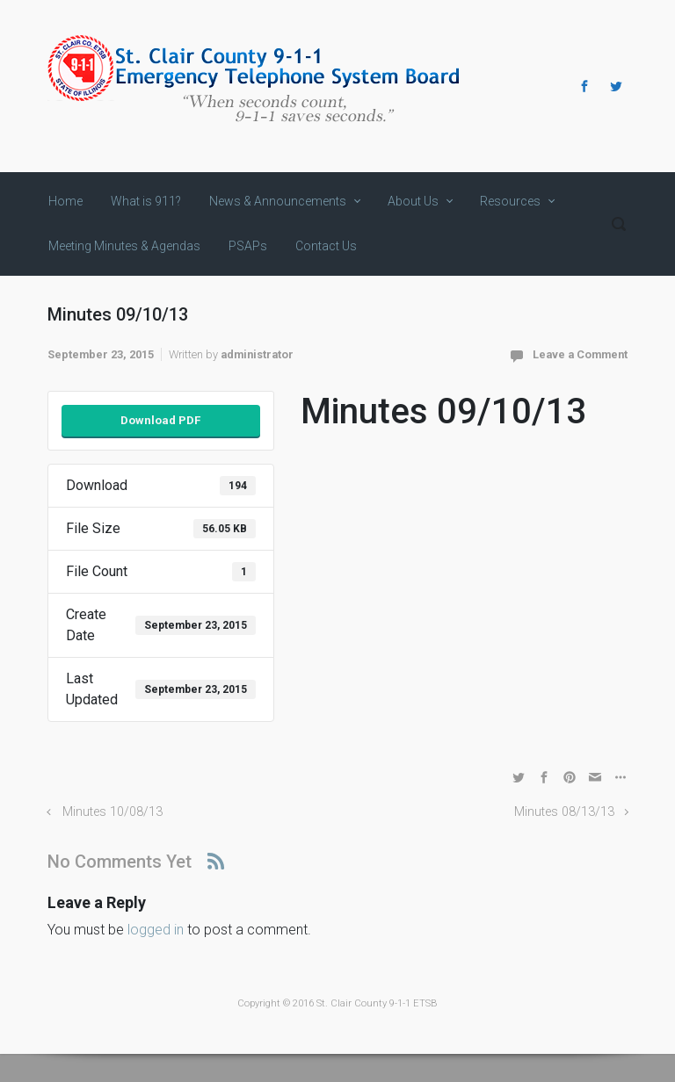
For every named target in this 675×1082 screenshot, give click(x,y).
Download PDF (160, 420)
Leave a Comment (580, 354)
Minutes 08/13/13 (564, 811)
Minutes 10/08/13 (112, 811)
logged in (155, 929)
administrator (257, 354)
